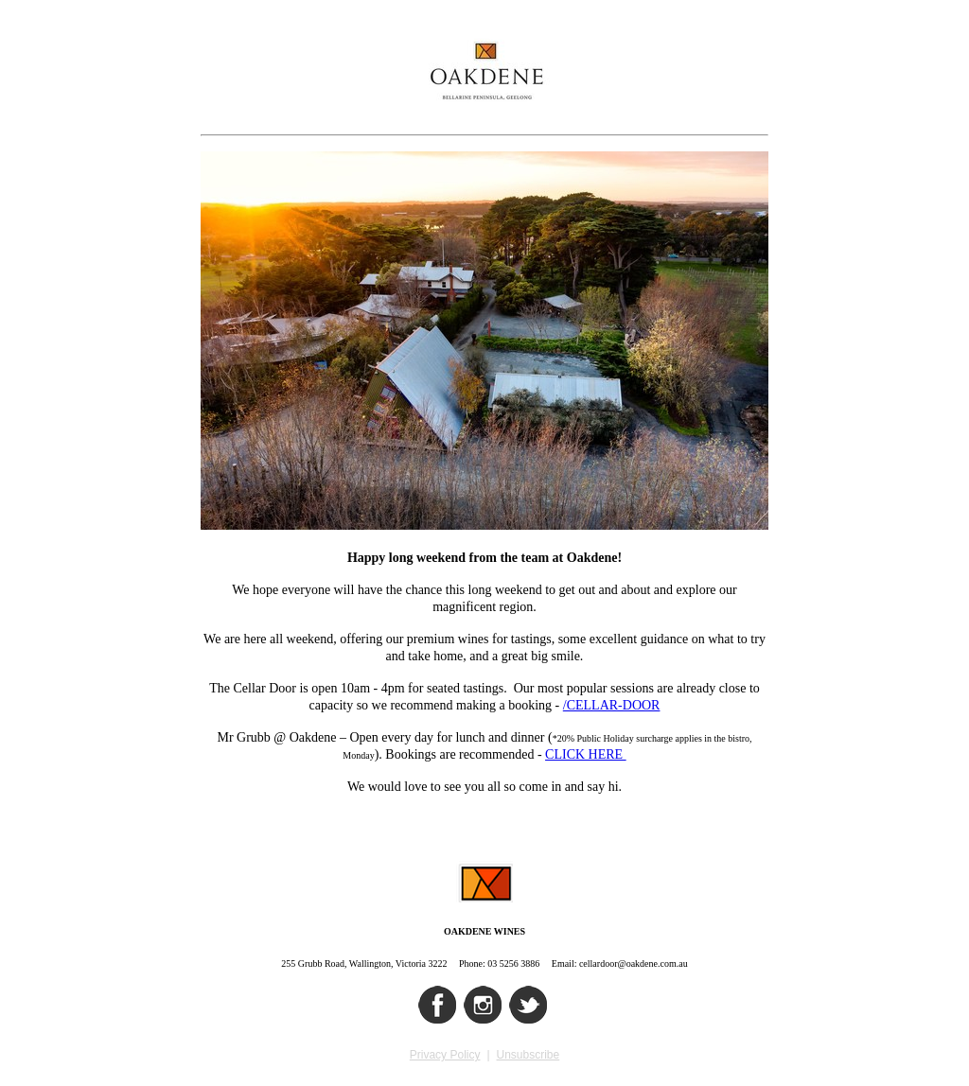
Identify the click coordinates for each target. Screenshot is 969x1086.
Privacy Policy (445, 1054)
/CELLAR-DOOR (612, 705)
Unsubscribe (528, 1054)
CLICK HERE (585, 754)
